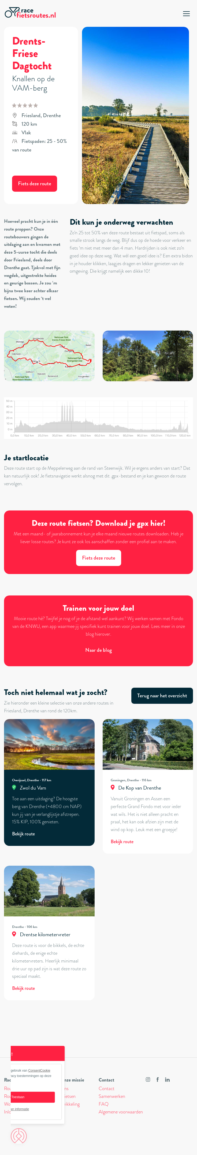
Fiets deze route (34, 183)
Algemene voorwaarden (121, 1111)
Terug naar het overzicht (162, 695)
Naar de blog (98, 650)
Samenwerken (112, 1096)
